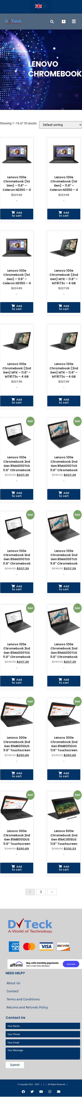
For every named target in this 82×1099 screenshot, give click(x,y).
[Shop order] (60, 124)
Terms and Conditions (23, 999)
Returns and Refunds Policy (27, 1007)
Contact (13, 991)
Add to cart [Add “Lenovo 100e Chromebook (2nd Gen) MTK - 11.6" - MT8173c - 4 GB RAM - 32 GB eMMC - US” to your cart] (64, 307)
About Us (13, 983)
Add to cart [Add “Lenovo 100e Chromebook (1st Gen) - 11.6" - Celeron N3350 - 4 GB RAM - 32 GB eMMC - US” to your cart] (17, 214)
